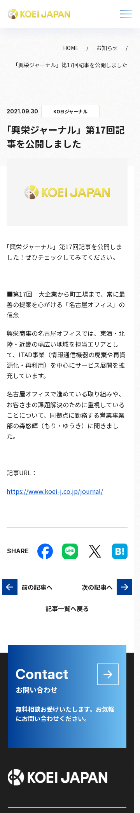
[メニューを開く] (126, 14)
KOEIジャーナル (70, 111)
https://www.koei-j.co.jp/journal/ (55, 491)
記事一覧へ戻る (67, 608)
